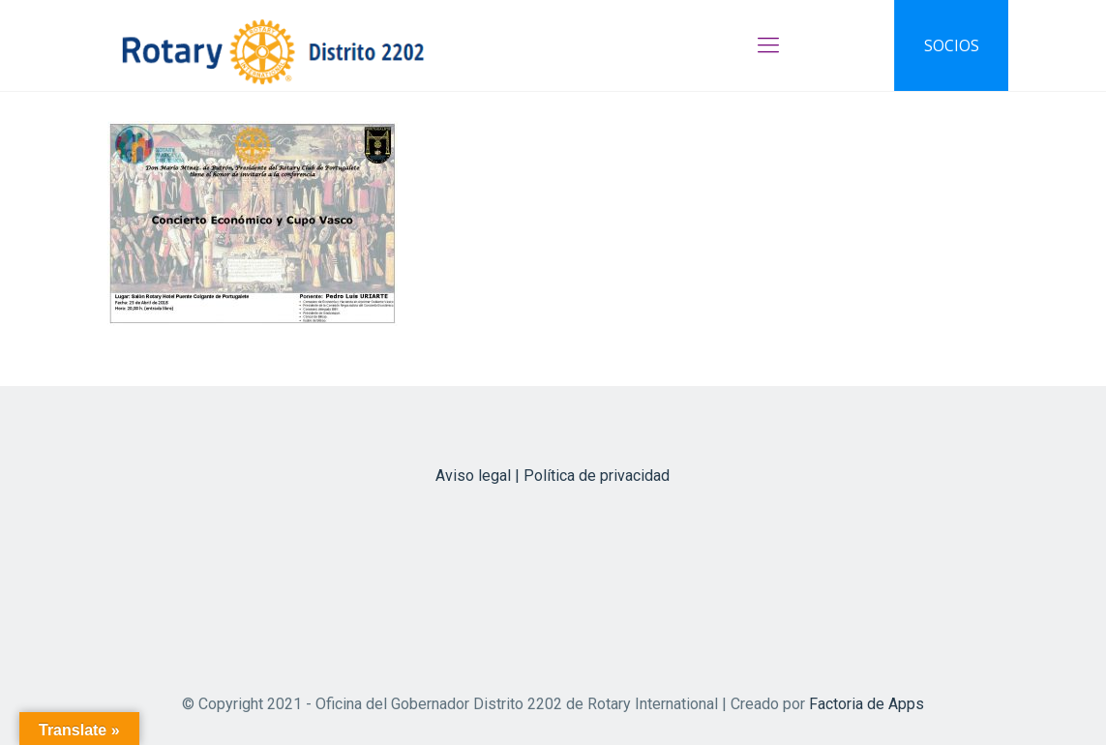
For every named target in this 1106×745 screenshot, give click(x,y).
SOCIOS (951, 45)
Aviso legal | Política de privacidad (552, 475)
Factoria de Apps (866, 704)
